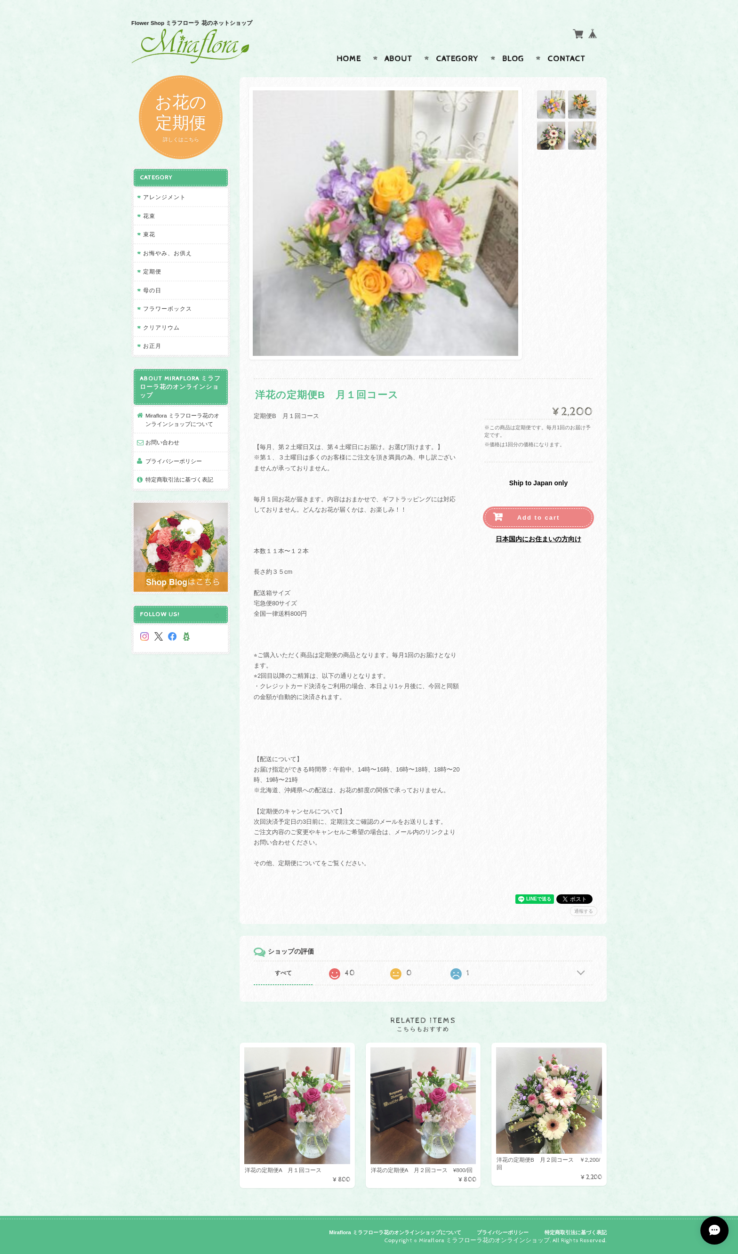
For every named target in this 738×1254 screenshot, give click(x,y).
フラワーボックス (167, 308)
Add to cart (538, 517)
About (398, 59)
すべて (283, 973)
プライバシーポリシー (173, 461)
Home (349, 59)
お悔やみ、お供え (167, 253)
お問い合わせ (162, 442)
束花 (149, 234)
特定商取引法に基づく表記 (179, 479)
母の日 (152, 290)
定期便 (152, 271)
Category (457, 59)
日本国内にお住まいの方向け (538, 539)
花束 (149, 216)
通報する (583, 911)
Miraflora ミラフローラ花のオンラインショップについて (182, 419)
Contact (566, 59)
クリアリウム (161, 327)
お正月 (152, 346)
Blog (513, 59)
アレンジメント (164, 197)
